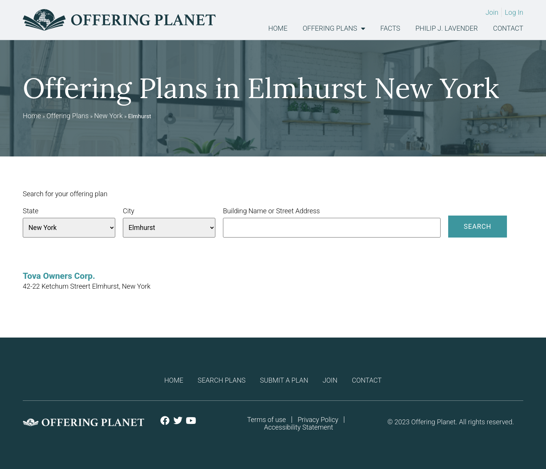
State (30, 211)
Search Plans (220, 380)
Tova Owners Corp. (59, 276)
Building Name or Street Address (271, 211)
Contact (508, 28)
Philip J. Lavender (447, 28)
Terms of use (266, 420)
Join (331, 380)
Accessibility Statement (298, 427)
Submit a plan (284, 380)
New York (108, 116)
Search (478, 226)
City (128, 211)
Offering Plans (334, 28)
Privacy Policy (318, 420)
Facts (390, 28)
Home (277, 28)
